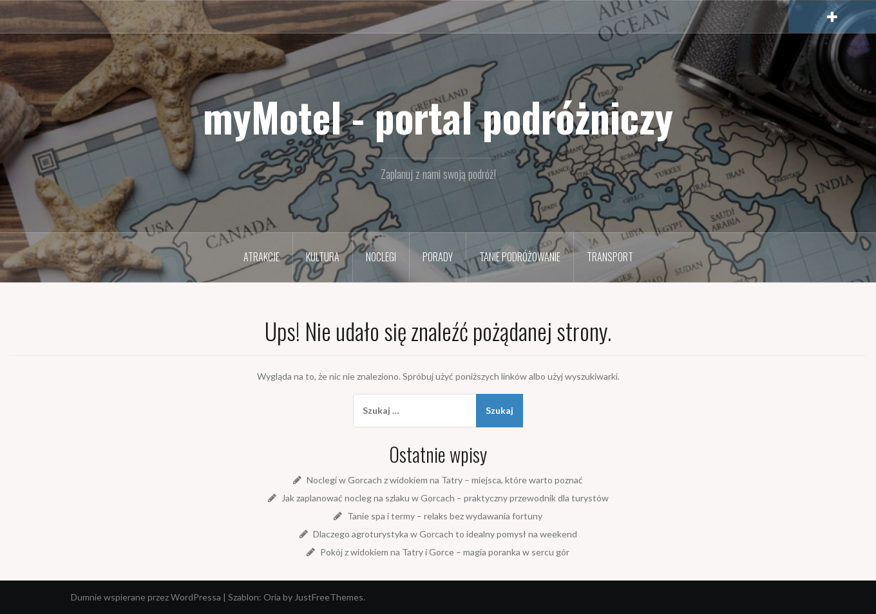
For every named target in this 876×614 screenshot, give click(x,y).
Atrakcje (261, 257)
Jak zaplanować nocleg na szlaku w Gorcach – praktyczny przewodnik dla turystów (445, 497)
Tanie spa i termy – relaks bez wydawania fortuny (444, 515)
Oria (272, 596)
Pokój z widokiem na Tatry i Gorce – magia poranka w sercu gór (444, 551)
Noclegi (381, 257)
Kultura (322, 257)
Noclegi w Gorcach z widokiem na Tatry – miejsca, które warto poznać (445, 479)
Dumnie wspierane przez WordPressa (146, 596)
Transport (610, 257)
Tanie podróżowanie (519, 257)
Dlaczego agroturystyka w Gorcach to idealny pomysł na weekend (445, 533)
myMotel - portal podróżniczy (438, 116)
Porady (438, 257)
